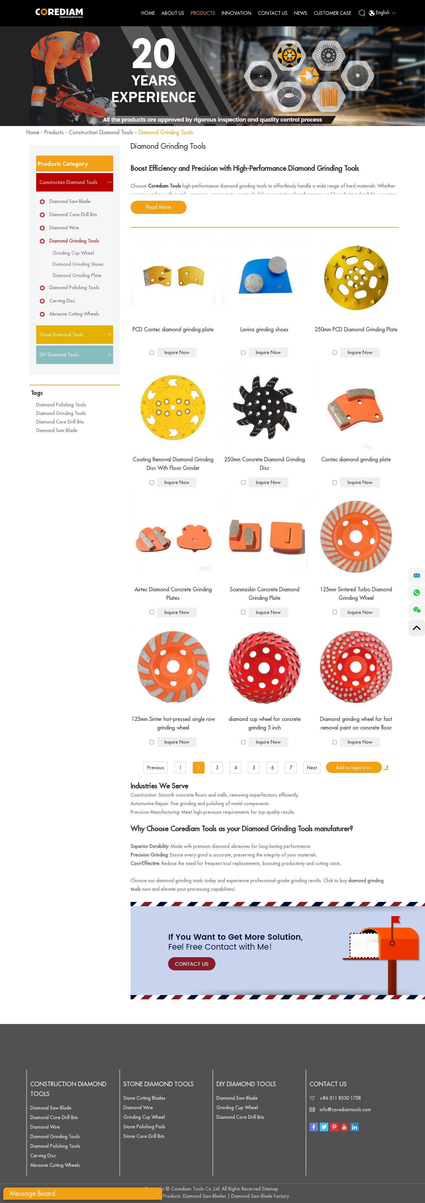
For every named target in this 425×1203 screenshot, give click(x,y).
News (300, 13)
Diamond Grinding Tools (165, 132)
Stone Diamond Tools (158, 1084)
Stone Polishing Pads (144, 1126)
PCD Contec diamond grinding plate (173, 329)
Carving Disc (62, 300)
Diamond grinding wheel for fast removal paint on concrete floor (356, 723)
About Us (173, 13)
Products (203, 13)
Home (148, 13)
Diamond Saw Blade (69, 201)
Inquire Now (176, 352)
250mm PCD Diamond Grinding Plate (356, 329)
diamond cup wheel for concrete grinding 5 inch (265, 723)
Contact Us (273, 13)
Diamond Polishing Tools (74, 287)
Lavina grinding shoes (264, 329)
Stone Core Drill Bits (143, 1136)
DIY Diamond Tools (246, 1084)
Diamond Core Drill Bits (73, 214)
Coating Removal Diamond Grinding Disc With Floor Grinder (173, 464)
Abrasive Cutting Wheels (74, 314)
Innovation (236, 13)
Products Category (63, 164)
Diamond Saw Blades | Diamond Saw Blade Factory (236, 1196)
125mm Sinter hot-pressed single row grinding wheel (173, 723)
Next (312, 767)
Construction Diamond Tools (101, 132)
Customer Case (332, 13)
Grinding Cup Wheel (73, 253)
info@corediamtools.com (345, 1109)
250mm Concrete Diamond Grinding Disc (264, 464)
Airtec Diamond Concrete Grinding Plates (173, 594)
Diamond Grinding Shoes (78, 264)
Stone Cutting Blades (144, 1098)
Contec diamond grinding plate (356, 459)
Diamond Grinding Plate (77, 275)
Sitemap (270, 1189)
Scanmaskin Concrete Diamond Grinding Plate (264, 594)
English (381, 13)
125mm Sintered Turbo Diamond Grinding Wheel (356, 594)
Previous (155, 767)
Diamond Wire (64, 227)
